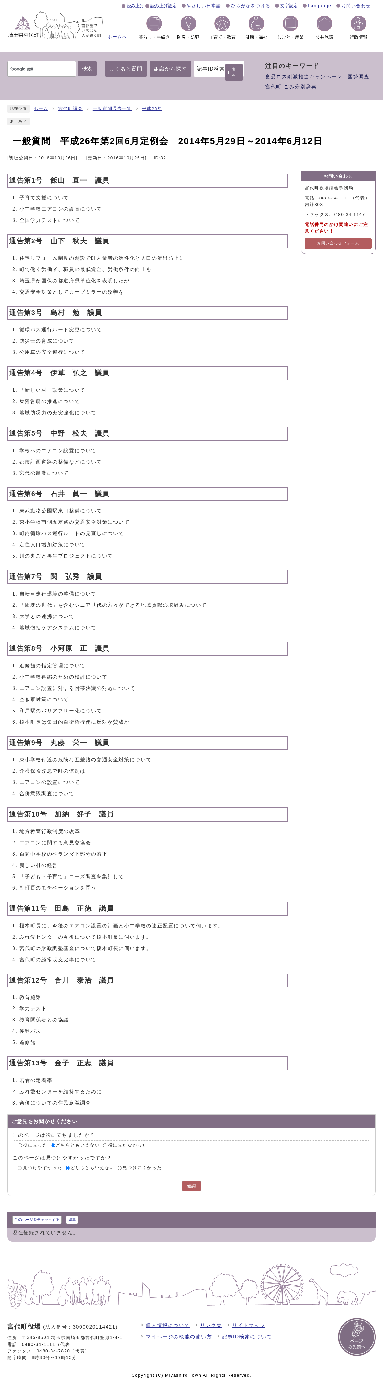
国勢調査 (359, 76)
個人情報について (168, 1325)
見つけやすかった (42, 1168)
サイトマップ (248, 1325)
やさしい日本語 (204, 5)
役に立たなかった (127, 1145)
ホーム (41, 108)
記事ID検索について (247, 1336)
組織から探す (170, 68)
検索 (87, 68)
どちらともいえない (78, 1145)
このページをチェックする (37, 1219)
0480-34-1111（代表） (48, 1344)
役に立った (35, 1145)
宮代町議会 (70, 108)
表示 (234, 71)
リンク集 (211, 1325)
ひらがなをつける (250, 5)
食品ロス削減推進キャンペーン (303, 76)
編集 (72, 1219)
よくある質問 (126, 68)
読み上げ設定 (163, 5)
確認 (191, 1186)
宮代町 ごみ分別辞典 (291, 86)
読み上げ (135, 5)
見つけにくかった (142, 1168)
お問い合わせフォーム (338, 243)
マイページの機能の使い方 (179, 1336)
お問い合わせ (356, 5)
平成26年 (152, 108)
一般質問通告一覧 (112, 108)
